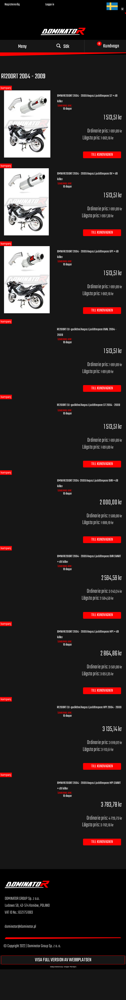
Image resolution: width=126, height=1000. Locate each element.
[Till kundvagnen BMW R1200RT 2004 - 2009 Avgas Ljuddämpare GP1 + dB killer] (102, 310)
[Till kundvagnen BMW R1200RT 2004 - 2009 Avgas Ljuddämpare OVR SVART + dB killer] (102, 615)
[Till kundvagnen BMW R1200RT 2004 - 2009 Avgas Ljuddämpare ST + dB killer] (102, 154)
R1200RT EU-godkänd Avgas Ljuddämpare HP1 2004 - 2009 (89, 707)
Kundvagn (111, 46)
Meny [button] (22, 46)
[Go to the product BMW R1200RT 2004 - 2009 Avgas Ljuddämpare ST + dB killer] (27, 124)
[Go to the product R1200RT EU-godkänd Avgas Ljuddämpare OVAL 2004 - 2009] (27, 327)
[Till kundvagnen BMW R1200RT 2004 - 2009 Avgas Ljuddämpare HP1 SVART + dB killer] (102, 842)
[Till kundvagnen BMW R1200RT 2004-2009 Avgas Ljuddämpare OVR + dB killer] (102, 539)
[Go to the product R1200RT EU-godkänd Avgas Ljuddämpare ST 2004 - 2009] (27, 403)
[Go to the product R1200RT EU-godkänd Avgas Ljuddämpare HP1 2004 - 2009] (27, 705)
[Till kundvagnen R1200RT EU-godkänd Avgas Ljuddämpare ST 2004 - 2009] (102, 464)
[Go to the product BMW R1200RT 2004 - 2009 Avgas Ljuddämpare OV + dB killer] (27, 201)
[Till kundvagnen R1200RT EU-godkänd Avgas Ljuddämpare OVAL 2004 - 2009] (102, 388)
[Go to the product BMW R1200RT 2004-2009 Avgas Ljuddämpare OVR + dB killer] (27, 478)
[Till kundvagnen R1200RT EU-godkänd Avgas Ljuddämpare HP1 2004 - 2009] (102, 766)
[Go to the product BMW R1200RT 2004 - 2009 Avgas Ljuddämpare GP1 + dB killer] (27, 279)
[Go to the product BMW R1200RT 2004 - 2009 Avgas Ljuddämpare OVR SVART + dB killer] (27, 554)
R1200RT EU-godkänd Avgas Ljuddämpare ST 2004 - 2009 (88, 405)
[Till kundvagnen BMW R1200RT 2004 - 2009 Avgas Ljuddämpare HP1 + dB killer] (102, 690)
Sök (66, 46)
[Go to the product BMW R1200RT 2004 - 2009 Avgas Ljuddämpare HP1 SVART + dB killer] (27, 781)
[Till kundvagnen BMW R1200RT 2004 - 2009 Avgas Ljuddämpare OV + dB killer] (102, 232)
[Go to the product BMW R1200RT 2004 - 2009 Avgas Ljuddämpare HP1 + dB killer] (27, 629)
